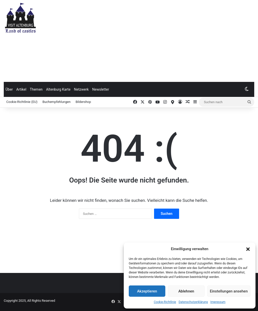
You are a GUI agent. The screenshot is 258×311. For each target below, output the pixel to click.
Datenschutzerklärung (193, 302)
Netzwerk (81, 89)
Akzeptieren (147, 291)
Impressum (217, 302)
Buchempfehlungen (57, 102)
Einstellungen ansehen (229, 291)
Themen (36, 89)
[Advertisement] (174, 40)
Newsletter (100, 89)
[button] (247, 249)
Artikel (21, 89)
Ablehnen (186, 291)
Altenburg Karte (58, 89)
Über (9, 89)
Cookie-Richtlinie (165, 302)
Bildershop (83, 102)
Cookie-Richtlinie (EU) (22, 102)
